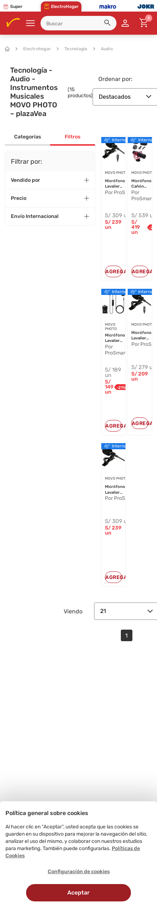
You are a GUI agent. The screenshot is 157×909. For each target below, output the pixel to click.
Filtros (72, 137)
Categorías (27, 137)
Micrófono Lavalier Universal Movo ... (115, 338)
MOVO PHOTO (116, 173)
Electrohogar (33, 48)
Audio (103, 48)
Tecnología (72, 48)
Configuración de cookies (79, 872)
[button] (108, 24)
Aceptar (78, 892)
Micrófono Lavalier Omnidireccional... (122, 184)
